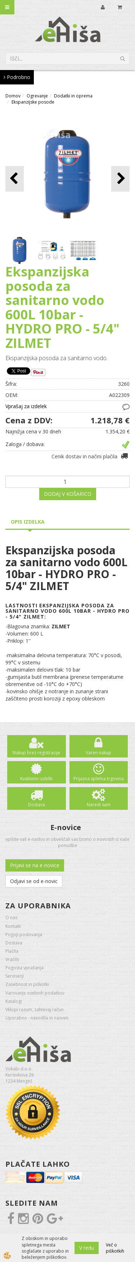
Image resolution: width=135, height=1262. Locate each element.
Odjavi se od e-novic (34, 881)
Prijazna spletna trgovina (98, 779)
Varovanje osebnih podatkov (34, 993)
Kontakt (13, 926)
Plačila (11, 951)
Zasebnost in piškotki (27, 984)
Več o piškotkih (115, 1248)
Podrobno (17, 77)
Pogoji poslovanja (23, 934)
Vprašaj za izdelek (26, 406)
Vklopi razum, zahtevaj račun (34, 1009)
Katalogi (13, 1001)
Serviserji (14, 976)
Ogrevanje (37, 96)
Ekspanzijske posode (33, 102)
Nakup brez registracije (36, 753)
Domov (13, 96)
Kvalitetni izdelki (36, 779)
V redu (86, 1247)
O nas (11, 917)
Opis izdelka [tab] (28, 521)
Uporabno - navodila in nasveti (36, 1018)
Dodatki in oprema (73, 96)
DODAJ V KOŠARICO (67, 493)
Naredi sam (99, 805)
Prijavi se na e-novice (34, 865)
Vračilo (12, 959)
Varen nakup (98, 753)
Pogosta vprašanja (24, 968)
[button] (120, 179)
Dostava (36, 805)
